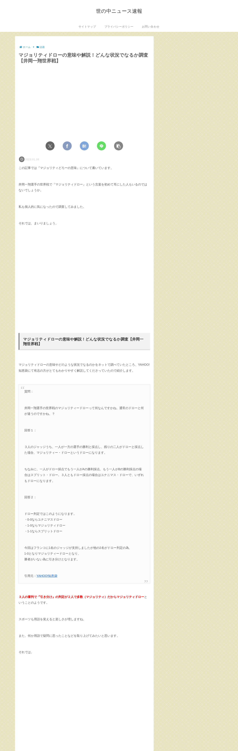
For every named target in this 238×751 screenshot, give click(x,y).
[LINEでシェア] (101, 145)
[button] (118, 145)
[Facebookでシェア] (67, 145)
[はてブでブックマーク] (84, 145)
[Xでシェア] (50, 145)
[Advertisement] (84, 279)
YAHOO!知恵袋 (47, 576)
